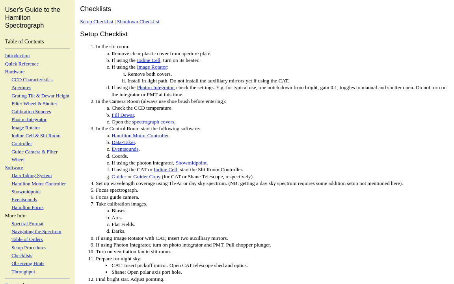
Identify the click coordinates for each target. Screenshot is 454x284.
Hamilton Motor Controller (38, 184)
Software (14, 167)
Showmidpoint (26, 191)
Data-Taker (123, 142)
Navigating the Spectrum (36, 231)
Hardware (15, 72)
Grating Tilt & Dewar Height (40, 96)
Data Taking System (31, 175)
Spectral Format (27, 223)
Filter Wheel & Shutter (34, 103)
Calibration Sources (31, 111)
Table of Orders (27, 239)
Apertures (21, 87)
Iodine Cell (148, 60)
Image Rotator (25, 128)
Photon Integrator (29, 119)
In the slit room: (113, 46)
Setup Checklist (96, 21)
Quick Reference (22, 64)
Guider (119, 176)
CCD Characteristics (31, 79)
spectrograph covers (153, 122)
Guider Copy (146, 176)
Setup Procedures (28, 247)
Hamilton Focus (27, 207)
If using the (124, 60)
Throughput (23, 272)
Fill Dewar (123, 115)
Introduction (17, 55)
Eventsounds (24, 199)
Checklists (21, 255)
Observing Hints (27, 263)
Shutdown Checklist (138, 21)
